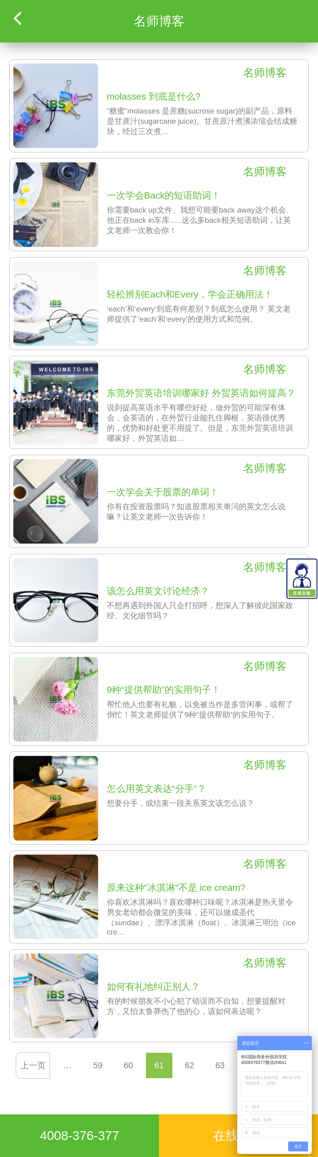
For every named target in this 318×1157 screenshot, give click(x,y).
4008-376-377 (79, 1135)
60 (128, 1065)
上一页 (33, 1065)
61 (159, 1065)
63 (220, 1065)
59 (97, 1065)
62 (189, 1065)
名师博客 (265, 72)
